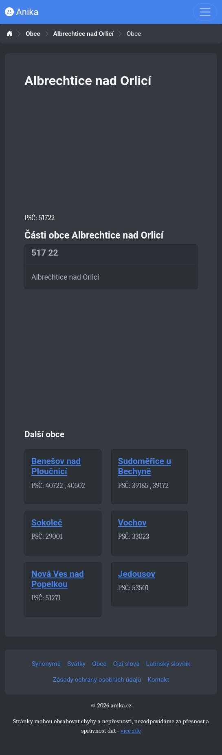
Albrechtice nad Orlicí (83, 34)
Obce (33, 34)
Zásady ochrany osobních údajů (97, 679)
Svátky (76, 663)
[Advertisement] (111, 149)
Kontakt (158, 679)
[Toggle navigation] (205, 12)
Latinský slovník (168, 663)
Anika (21, 12)
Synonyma (46, 663)
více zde (131, 730)
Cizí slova (126, 663)
